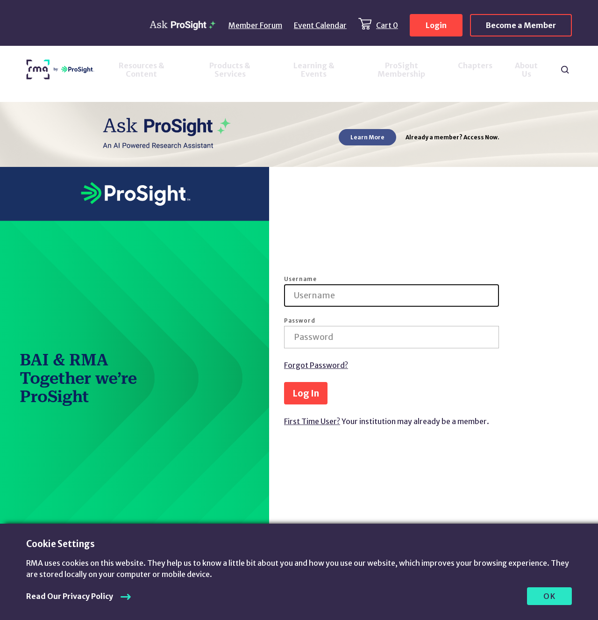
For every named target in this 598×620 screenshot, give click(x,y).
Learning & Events (314, 70)
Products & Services (229, 70)
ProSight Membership (401, 70)
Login (436, 25)
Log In (305, 393)
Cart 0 (387, 25)
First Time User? (312, 421)
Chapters (475, 65)
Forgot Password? (316, 365)
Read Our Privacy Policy (69, 596)
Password (299, 321)
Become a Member (521, 25)
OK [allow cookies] (549, 596)
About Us (526, 70)
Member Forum (255, 25)
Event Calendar (320, 25)
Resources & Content (141, 70)
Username (300, 279)
